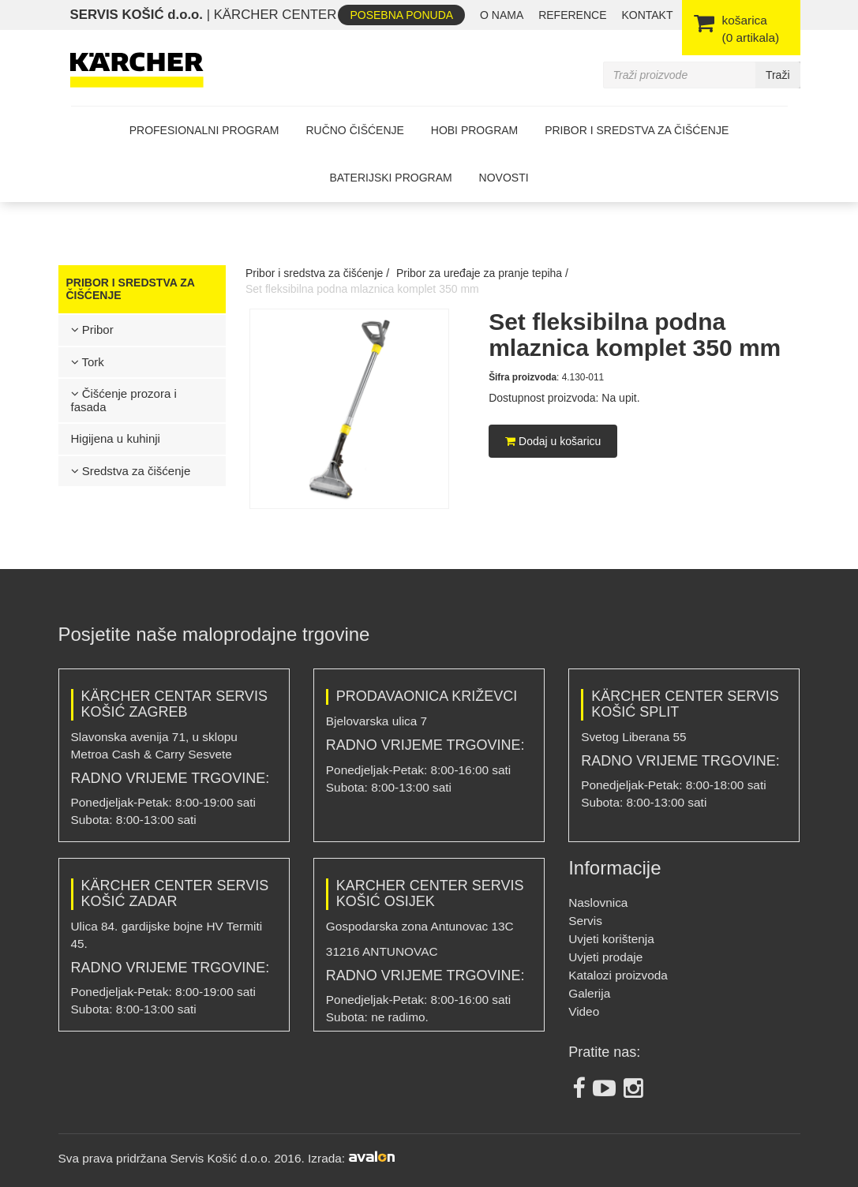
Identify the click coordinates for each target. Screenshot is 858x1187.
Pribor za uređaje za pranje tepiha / (482, 273)
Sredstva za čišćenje (131, 470)
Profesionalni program (204, 130)
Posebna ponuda (401, 15)
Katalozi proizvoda (618, 975)
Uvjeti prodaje (605, 957)
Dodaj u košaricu (553, 441)
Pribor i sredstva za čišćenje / (317, 273)
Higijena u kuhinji (115, 438)
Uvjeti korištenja (611, 938)
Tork (87, 362)
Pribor (92, 329)
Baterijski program (390, 177)
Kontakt (647, 15)
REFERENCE (572, 15)
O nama (501, 15)
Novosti (504, 177)
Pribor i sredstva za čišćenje (637, 130)
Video (583, 1011)
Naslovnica (598, 902)
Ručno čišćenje (354, 130)
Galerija (589, 993)
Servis (585, 920)
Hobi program (474, 130)
